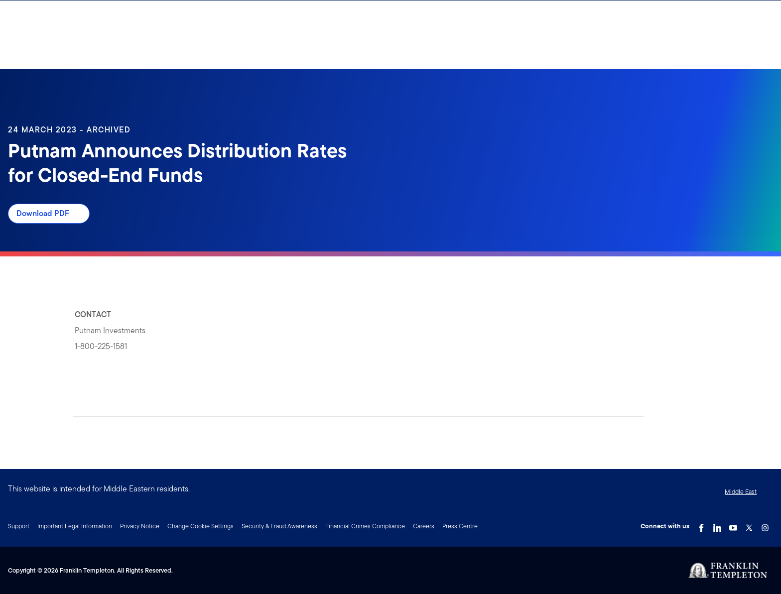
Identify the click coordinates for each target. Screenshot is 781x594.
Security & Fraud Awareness (279, 526)
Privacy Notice (139, 526)
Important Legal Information (74, 526)
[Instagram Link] (765, 525)
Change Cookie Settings (200, 526)
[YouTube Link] (733, 525)
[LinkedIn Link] (717, 525)
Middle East (741, 491)
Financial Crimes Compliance (365, 526)
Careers (423, 526)
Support (18, 526)
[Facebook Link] (701, 525)
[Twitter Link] (749, 525)
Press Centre (460, 526)
